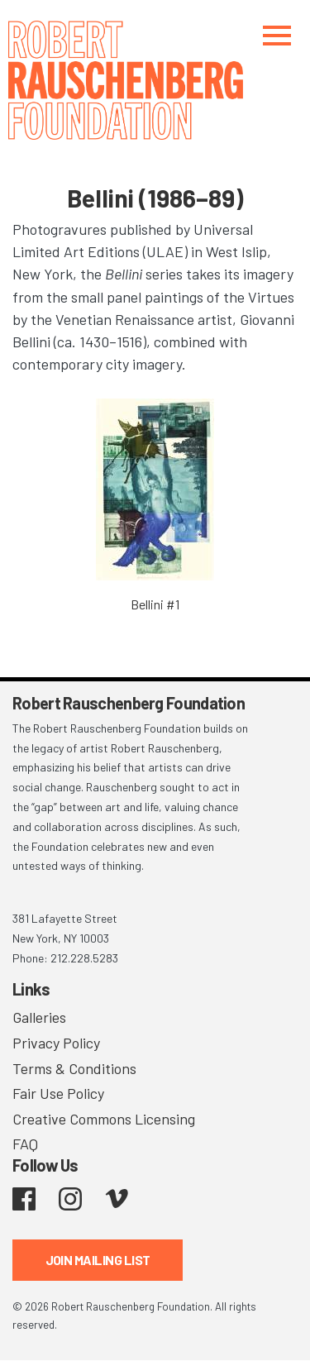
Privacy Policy (56, 1043)
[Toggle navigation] (277, 35)
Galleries (39, 1017)
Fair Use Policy (58, 1093)
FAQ (25, 1143)
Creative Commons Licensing (103, 1119)
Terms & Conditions (74, 1068)
